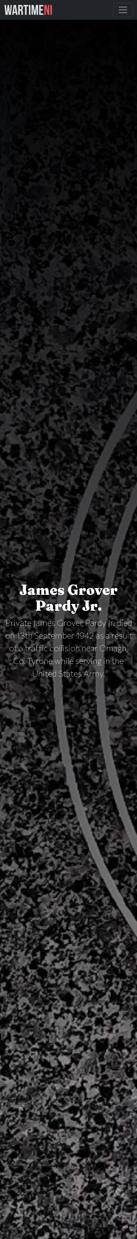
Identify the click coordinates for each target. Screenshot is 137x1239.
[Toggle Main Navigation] (123, 10)
